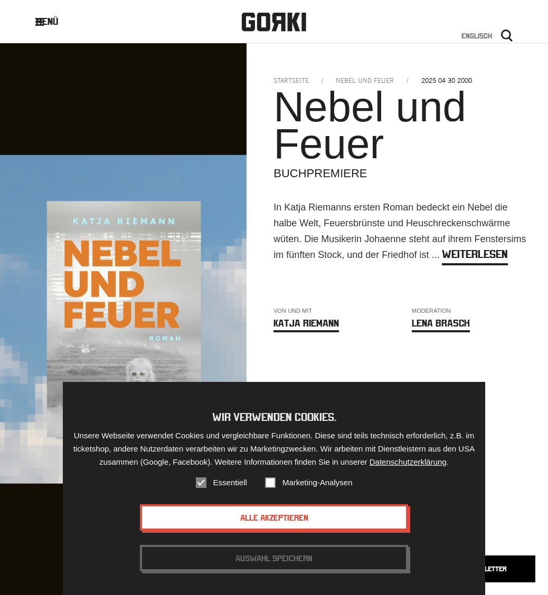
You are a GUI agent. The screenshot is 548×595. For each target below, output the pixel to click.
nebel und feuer (365, 80)
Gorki (274, 22)
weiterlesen (475, 254)
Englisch (476, 36)
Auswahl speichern (274, 558)
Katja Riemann (306, 323)
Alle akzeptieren (274, 517)
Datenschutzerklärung (408, 461)
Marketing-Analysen (317, 482)
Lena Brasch (441, 323)
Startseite (291, 80)
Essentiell (230, 482)
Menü (54, 21)
